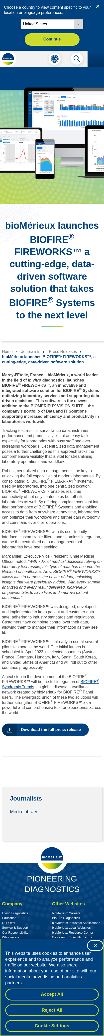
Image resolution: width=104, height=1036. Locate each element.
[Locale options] (52, 24)
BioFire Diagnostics (66, 918)
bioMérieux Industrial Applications (76, 923)
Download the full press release (51, 730)
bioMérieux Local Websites (71, 927)
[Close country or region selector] (98, 6)
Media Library (23, 811)
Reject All (52, 1010)
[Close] (95, 945)
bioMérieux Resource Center (72, 932)
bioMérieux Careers (66, 913)
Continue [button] (52, 39)
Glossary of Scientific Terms (72, 937)
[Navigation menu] (96, 59)
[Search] (77, 60)
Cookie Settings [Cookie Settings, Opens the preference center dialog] (52, 1026)
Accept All (52, 994)
